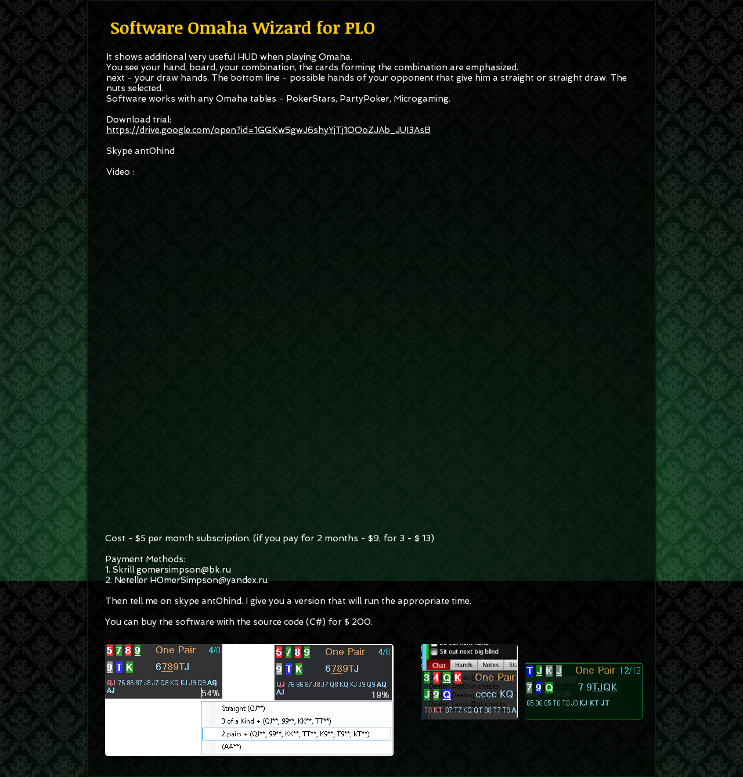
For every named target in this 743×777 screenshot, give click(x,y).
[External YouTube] (370, 345)
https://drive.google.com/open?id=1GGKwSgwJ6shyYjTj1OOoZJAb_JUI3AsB (268, 130)
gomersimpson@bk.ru (183, 569)
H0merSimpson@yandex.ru (209, 580)
